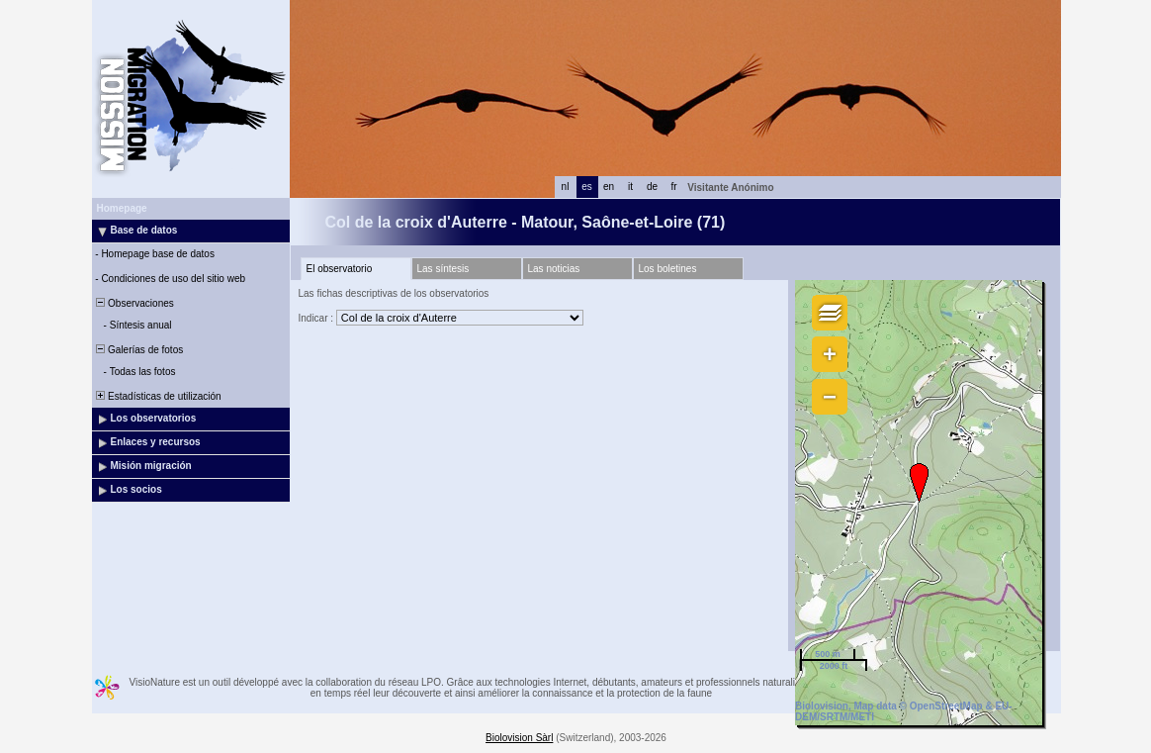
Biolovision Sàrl (519, 737)
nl (566, 186)
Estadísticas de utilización (157, 396)
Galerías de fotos (139, 349)
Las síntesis (443, 268)
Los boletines (668, 268)
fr (673, 186)
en (608, 186)
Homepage (122, 208)
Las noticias (554, 268)
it (630, 186)
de (652, 186)
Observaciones (134, 303)
